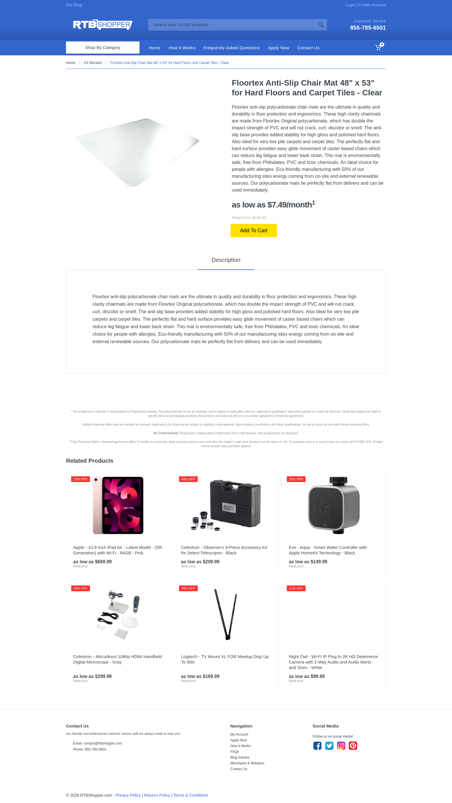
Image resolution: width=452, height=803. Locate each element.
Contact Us (238, 769)
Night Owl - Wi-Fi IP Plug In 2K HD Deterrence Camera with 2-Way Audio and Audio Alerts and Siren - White (333, 662)
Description (226, 260)
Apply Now (238, 740)
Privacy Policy (128, 795)
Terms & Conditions (190, 795)
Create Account (371, 5)
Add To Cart (254, 230)
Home (70, 63)
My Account (239, 734)
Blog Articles (239, 757)
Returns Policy (157, 795)
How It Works (240, 746)
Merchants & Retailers (247, 763)
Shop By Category (102, 47)
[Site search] (231, 25)
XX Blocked (93, 63)
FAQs (234, 752)
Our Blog (74, 5)
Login (350, 5)
